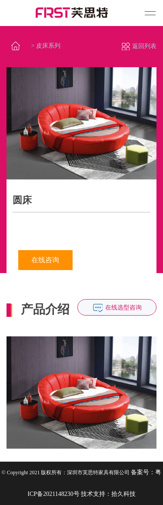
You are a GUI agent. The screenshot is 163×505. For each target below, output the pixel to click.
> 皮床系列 (45, 45)
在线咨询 (45, 260)
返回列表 (139, 46)
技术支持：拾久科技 (108, 494)
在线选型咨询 (123, 307)
